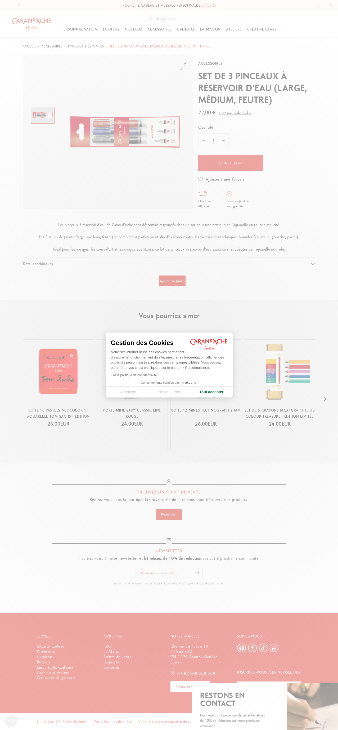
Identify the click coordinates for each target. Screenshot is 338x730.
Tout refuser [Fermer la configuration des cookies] (126, 392)
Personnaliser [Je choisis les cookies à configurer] (169, 392)
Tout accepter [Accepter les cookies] (211, 392)
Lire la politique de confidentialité (134, 375)
